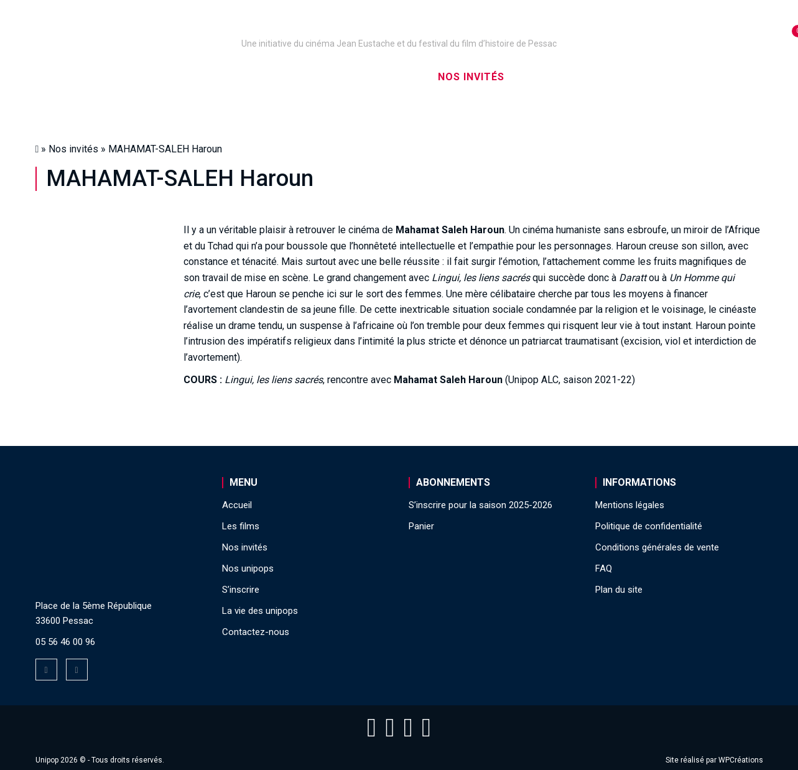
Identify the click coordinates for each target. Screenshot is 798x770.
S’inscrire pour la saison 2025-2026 (480, 505)
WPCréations (740, 760)
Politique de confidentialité (648, 526)
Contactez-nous (255, 632)
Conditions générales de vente (657, 547)
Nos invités (471, 77)
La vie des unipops (658, 77)
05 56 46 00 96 (65, 641)
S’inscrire (554, 77)
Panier (421, 526)
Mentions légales (629, 505)
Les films (390, 77)
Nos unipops (189, 77)
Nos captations (294, 77)
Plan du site (619, 589)
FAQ (603, 568)
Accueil (108, 77)
